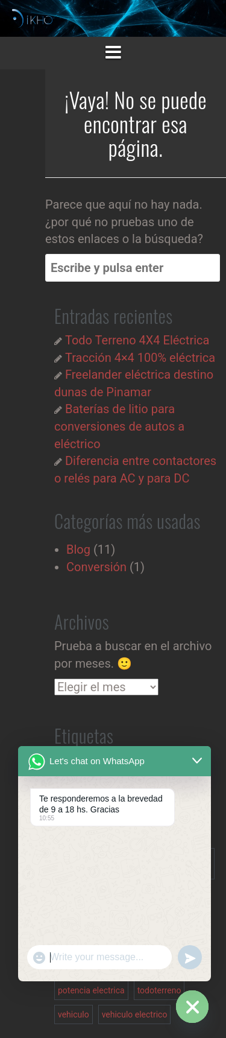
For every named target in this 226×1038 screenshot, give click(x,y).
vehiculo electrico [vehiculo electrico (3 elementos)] (135, 1014)
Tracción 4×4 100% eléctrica (140, 357)
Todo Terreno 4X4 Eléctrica (137, 340)
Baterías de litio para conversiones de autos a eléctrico (119, 426)
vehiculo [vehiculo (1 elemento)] (73, 1014)
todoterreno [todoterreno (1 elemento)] (159, 990)
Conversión (96, 567)
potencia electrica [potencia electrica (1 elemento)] (91, 990)
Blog (78, 549)
